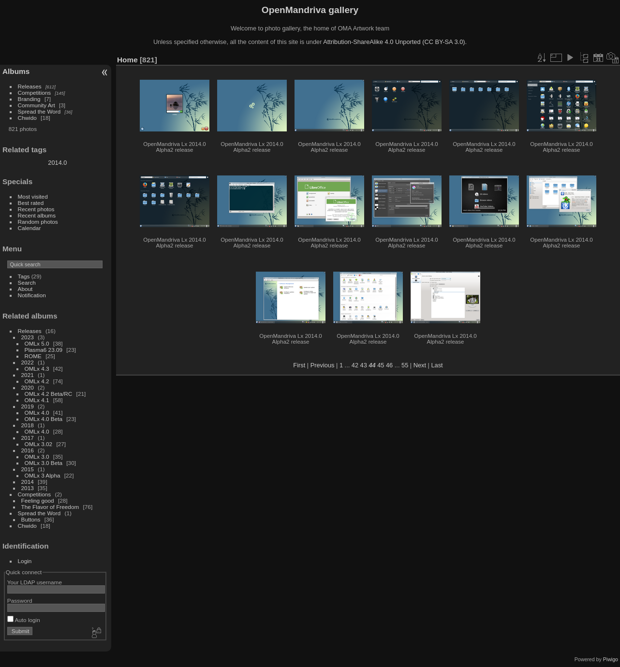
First (299, 365)
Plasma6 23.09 (44, 350)
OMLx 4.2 (37, 381)
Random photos (38, 221)
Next (419, 365)
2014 (27, 481)
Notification (32, 295)
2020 (27, 387)
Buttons (31, 519)
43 (363, 365)
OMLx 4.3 (37, 368)
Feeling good (37, 500)
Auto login (23, 620)
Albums (16, 71)
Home (127, 60)
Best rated (31, 203)
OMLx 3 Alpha (42, 475)
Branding (29, 99)
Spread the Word (39, 111)
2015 (27, 469)
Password (19, 600)
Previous (322, 365)
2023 (27, 337)
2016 (27, 450)
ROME (33, 356)
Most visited (33, 196)
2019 (27, 406)
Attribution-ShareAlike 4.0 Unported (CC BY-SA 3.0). (395, 41)
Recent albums (37, 215)
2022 (27, 362)
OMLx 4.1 (37, 400)
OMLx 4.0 (37, 412)
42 (355, 365)
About (25, 289)
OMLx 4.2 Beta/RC (49, 394)
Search (27, 282)
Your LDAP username (34, 582)
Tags (24, 276)
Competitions (34, 92)
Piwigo (610, 659)
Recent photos (36, 209)
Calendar (29, 228)
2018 (27, 425)
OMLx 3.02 (39, 444)
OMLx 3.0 (37, 456)
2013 (27, 488)
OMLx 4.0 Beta (43, 419)
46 (389, 365)
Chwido (27, 118)
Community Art (36, 105)
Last (437, 365)
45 (380, 365)
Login (25, 561)
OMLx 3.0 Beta (43, 463)
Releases (30, 86)
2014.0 (57, 162)
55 (404, 365)
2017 (27, 438)
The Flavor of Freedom (50, 507)
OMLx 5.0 (37, 343)
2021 (27, 375)
